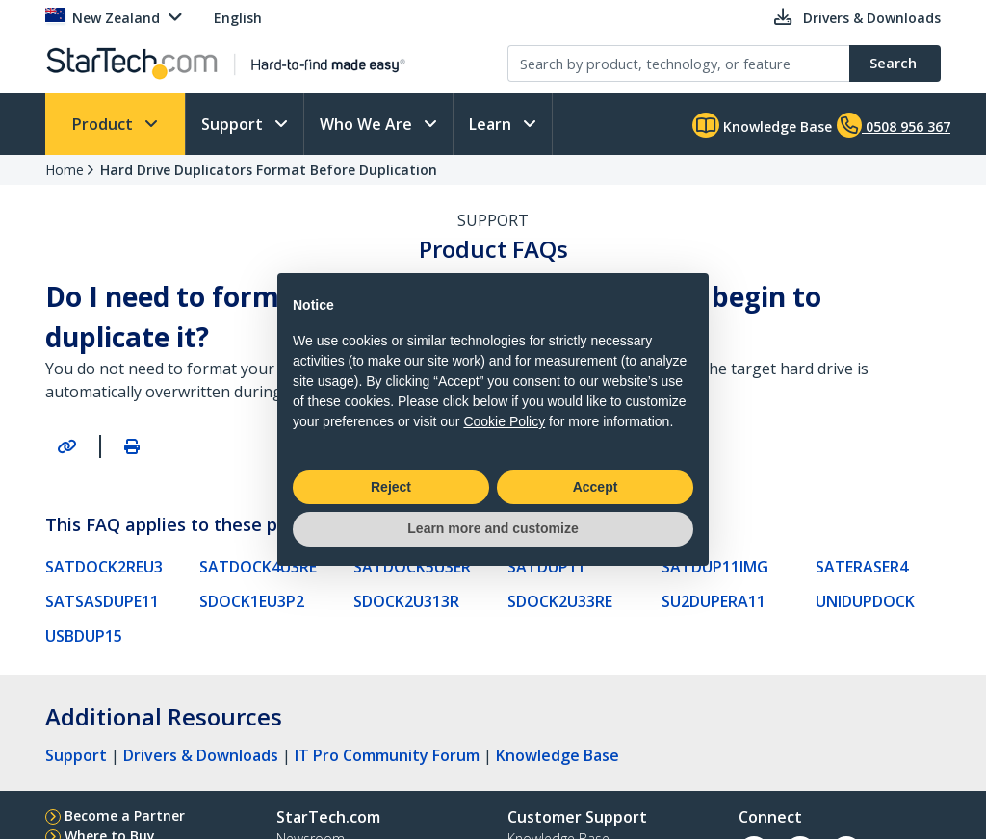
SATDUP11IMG (715, 566)
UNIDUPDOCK (865, 601)
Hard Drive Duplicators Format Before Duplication (268, 170)
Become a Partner (125, 815)
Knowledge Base (762, 125)
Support (234, 124)
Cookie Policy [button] (504, 421)
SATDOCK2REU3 (104, 566)
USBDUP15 (83, 636)
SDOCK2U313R (406, 601)
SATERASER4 (862, 566)
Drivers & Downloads (200, 755)
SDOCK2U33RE (559, 601)
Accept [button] (595, 487)
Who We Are (368, 124)
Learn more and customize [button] (492, 528)
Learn (492, 124)
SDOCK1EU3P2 (251, 601)
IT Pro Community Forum (387, 755)
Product (104, 124)
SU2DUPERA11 (713, 601)
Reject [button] (391, 487)
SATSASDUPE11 (102, 601)
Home (64, 170)
